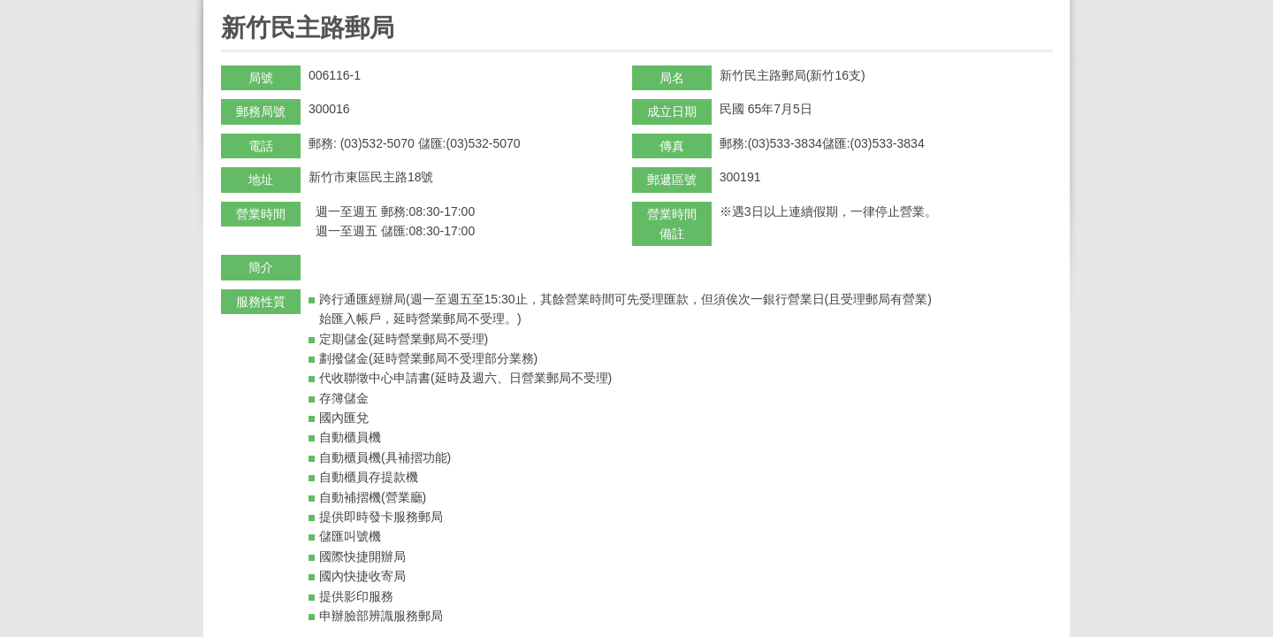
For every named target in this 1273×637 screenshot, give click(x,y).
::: (226, 7)
